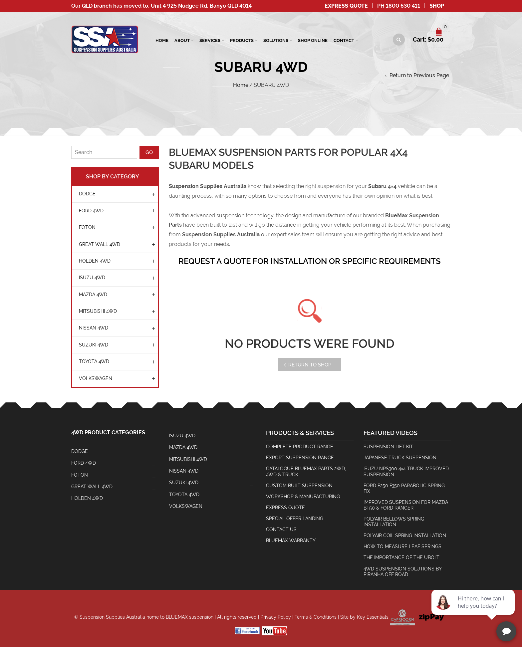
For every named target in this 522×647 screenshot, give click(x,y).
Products (242, 40)
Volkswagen (95, 378)
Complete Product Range (299, 446)
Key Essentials (373, 616)
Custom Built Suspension (299, 485)
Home (161, 40)
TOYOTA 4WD (94, 361)
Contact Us (281, 529)
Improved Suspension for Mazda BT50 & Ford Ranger (406, 505)
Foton (87, 227)
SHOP (436, 6)
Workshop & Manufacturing (303, 496)
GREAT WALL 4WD (99, 244)
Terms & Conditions (316, 616)
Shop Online (313, 40)
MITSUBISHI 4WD (98, 311)
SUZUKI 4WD (93, 344)
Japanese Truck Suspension (400, 457)
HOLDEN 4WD (95, 261)
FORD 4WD (91, 210)
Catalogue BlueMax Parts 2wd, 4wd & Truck (306, 471)
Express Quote (346, 6)
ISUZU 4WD (92, 277)
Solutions (275, 40)
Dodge (87, 193)
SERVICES (209, 40)
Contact (344, 40)
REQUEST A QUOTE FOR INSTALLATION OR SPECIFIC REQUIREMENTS (309, 261)
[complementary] (473, 610)
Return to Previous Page (419, 75)
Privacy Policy (275, 616)
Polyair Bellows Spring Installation (394, 521)
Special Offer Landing (294, 518)
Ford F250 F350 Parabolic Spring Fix (404, 488)
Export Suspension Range (300, 457)
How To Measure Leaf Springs (402, 546)
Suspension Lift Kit (388, 446)
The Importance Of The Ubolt (401, 557)
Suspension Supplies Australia (112, 616)
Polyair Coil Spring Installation (405, 535)
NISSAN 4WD (93, 327)
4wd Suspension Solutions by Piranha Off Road (403, 571)
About (182, 40)
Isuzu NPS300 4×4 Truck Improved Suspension (406, 471)
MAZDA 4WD (93, 294)
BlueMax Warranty (291, 540)
